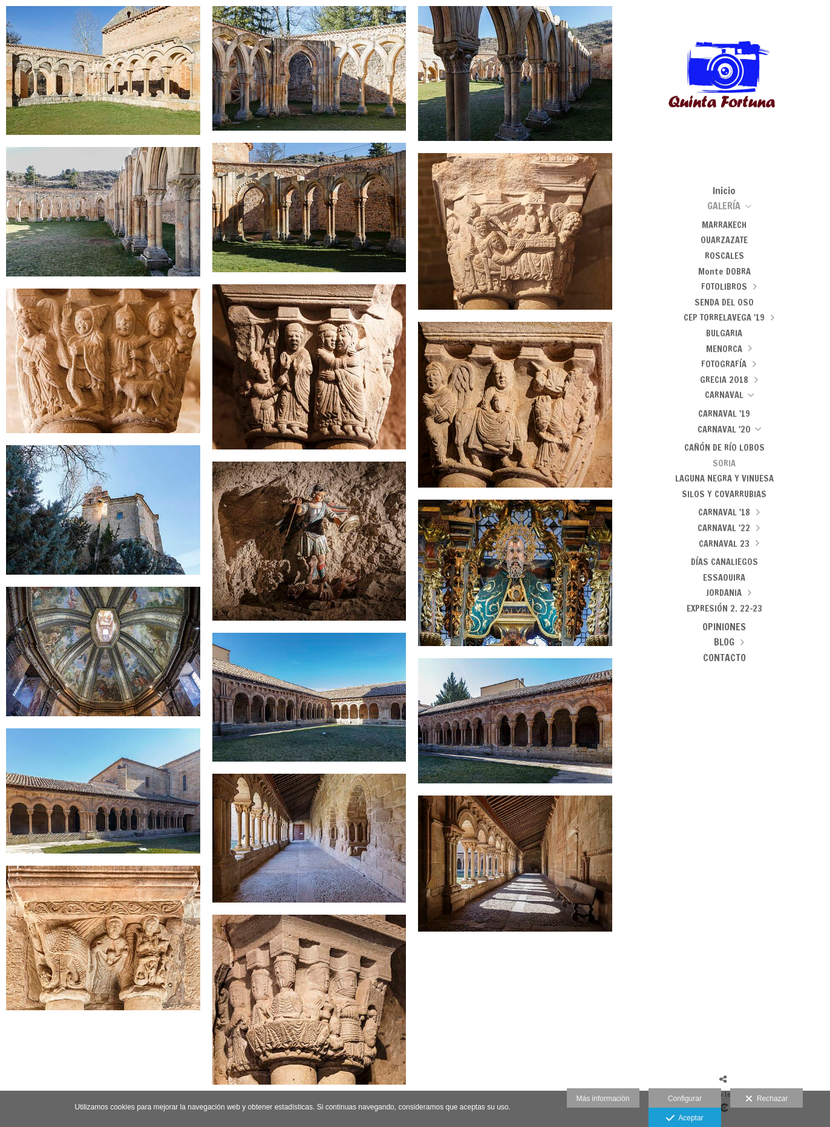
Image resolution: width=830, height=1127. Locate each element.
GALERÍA (723, 205)
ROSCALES (724, 255)
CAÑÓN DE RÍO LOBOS (724, 447)
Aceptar (684, 1118)
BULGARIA (724, 333)
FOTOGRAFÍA (724, 364)
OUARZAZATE (724, 240)
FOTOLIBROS (724, 286)
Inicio (724, 190)
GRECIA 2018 (724, 379)
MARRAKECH (724, 224)
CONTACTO (724, 657)
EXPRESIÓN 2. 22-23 (724, 608)
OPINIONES (724, 626)
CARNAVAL (724, 394)
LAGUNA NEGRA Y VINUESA (724, 478)
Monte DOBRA (724, 271)
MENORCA (724, 348)
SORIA (724, 463)
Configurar (685, 1098)
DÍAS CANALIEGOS (724, 561)
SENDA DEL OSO (724, 302)
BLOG (724, 641)
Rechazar (766, 1099)
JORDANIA (724, 592)
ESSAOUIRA (724, 577)
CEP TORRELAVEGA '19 (724, 317)
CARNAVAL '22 (724, 527)
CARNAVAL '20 (724, 429)
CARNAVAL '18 (724, 512)
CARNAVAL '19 (724, 413)
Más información (603, 1098)
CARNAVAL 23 (724, 543)
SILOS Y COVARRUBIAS (724, 494)
